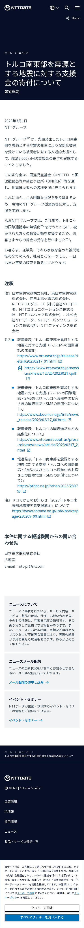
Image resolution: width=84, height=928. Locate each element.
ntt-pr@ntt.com (31, 566)
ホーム (8, 53)
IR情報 (9, 811)
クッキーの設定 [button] (25, 893)
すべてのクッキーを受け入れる (42, 917)
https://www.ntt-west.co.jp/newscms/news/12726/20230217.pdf (51, 370)
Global (24, 788)
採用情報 (10, 821)
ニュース (23, 53)
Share (73, 18)
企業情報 (10, 801)
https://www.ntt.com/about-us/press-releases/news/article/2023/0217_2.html (47, 445)
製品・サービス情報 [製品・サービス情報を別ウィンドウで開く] (18, 841)
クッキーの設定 (42, 908)
